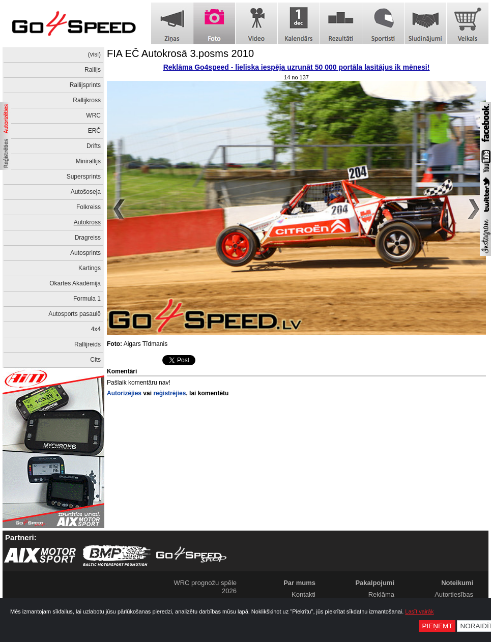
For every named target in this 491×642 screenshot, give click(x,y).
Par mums (299, 583)
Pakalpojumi (374, 583)
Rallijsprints (85, 85)
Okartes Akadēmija (75, 283)
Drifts (93, 146)
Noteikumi (457, 583)
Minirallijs (88, 161)
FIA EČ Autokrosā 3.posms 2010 (180, 53)
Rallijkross (87, 100)
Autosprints (85, 252)
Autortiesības (454, 594)
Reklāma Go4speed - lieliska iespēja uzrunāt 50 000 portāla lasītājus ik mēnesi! (296, 67)
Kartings (89, 268)
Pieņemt (437, 626)
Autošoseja (86, 191)
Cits (95, 359)
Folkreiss (88, 207)
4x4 (96, 329)
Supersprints (84, 176)
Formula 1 (87, 298)
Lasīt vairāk (419, 611)
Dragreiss (88, 237)
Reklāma (381, 594)
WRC (93, 115)
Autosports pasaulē (74, 313)
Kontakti (303, 594)
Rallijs (92, 69)
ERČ (94, 130)
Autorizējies (124, 393)
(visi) (94, 54)
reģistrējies (169, 393)
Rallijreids (87, 344)
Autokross (87, 222)
